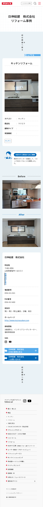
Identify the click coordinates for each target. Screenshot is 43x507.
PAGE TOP (21, 494)
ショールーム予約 (26, 3)
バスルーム (11, 404)
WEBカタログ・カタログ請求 (17, 418)
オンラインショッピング (15, 442)
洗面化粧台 (11, 407)
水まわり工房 (21, 430)
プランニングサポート (15, 414)
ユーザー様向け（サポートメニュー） (19, 434)
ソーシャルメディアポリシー (14, 477)
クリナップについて (14, 449)
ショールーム (12, 422)
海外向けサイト (12, 465)
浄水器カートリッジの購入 (16, 445)
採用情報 (10, 453)
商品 (9, 397)
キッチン (10, 401)
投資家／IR (11, 457)
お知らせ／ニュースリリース (16, 461)
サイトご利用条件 (11, 473)
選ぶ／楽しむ (12, 393)
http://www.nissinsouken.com (17, 311)
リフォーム (11, 426)
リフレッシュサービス (15, 438)
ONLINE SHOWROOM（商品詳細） (18, 411)
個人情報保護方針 (11, 481)
